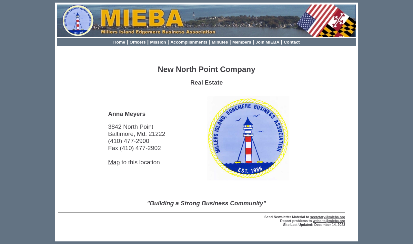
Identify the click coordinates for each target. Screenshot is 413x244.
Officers (137, 42)
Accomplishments (188, 42)
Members (241, 42)
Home (119, 42)
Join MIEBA (267, 42)
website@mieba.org (329, 221)
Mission (158, 42)
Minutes (220, 42)
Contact (292, 42)
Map (114, 162)
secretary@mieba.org (327, 217)
